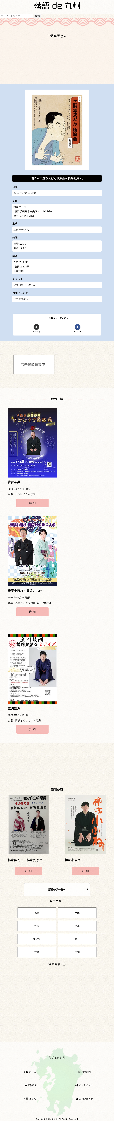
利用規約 (85, 1072)
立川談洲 (14, 708)
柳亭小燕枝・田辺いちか (25, 590)
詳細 (33, 503)
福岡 (36, 912)
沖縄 (77, 952)
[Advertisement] (57, 62)
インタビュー (84, 1085)
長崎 (77, 912)
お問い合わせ (84, 1098)
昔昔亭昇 (14, 482)
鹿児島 (37, 939)
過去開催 (56, 964)
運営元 (31, 1098)
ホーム (31, 1072)
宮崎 (36, 952)
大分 (77, 939)
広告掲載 (31, 1085)
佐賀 (36, 925)
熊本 (77, 925)
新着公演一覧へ (68, 889)
